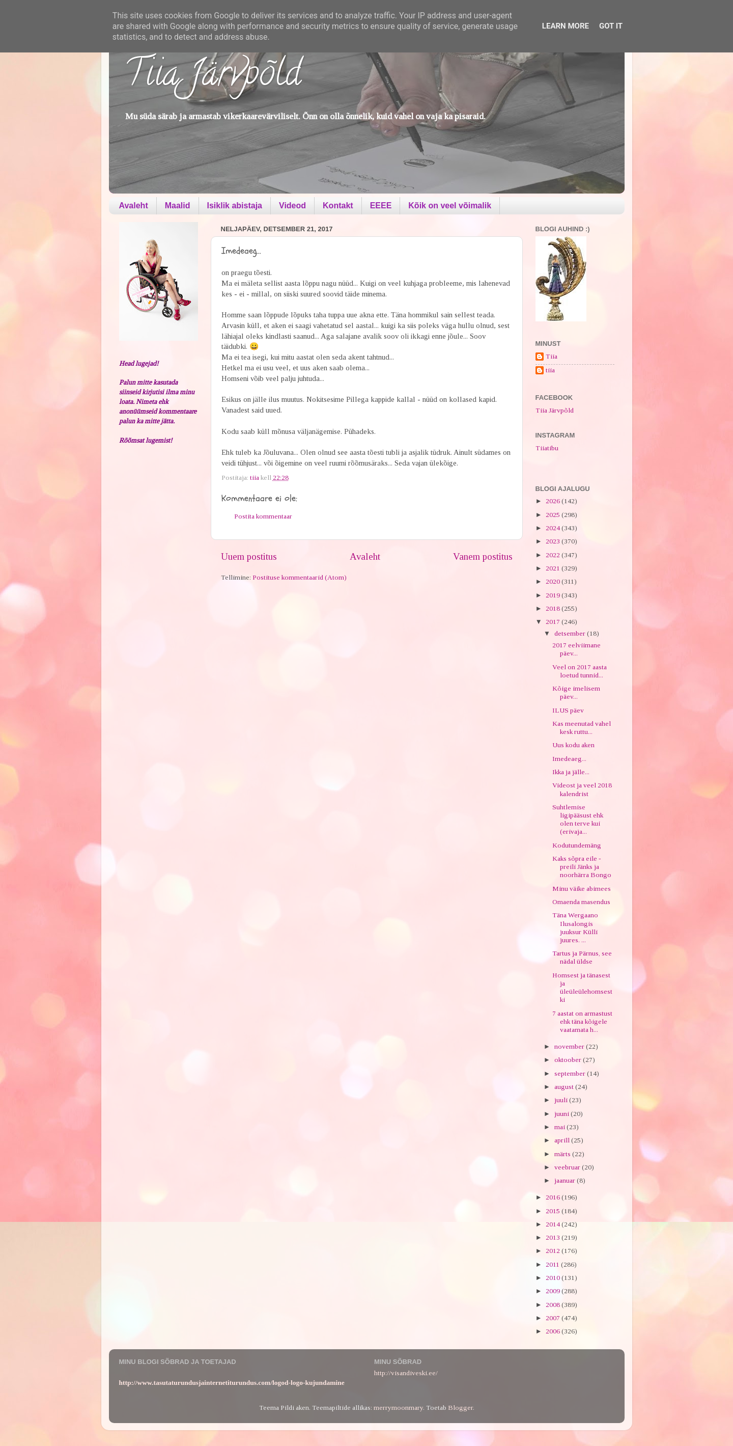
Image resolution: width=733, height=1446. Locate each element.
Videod (292, 205)
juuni (562, 1113)
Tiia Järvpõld (212, 76)
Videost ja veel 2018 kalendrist (582, 789)
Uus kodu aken (573, 745)
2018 (553, 608)
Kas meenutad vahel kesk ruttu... (581, 727)
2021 (553, 568)
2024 (553, 528)
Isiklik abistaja (235, 205)
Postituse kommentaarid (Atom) (299, 577)
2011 (553, 1264)
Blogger (460, 1407)
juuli (561, 1100)
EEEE (381, 205)
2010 (553, 1277)
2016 (553, 1197)
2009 (553, 1291)
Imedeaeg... (569, 758)
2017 (553, 621)
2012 (553, 1250)
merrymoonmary (398, 1407)
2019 (553, 595)
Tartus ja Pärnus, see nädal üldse (582, 957)
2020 (553, 581)
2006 (553, 1331)
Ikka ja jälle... (570, 772)
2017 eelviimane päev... (576, 649)
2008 (553, 1304)
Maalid (177, 205)
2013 (553, 1237)
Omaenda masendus (581, 902)
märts (563, 1154)
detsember (570, 633)
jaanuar (565, 1180)
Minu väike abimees (581, 888)
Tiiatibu (546, 448)
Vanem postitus (483, 556)
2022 (553, 555)
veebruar (568, 1167)
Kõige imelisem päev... (576, 692)
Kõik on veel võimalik (449, 205)
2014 (553, 1224)
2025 (553, 515)
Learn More (565, 26)
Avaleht (133, 205)
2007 (553, 1318)
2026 (553, 501)
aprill (562, 1140)
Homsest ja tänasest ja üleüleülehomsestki (582, 987)
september (570, 1073)
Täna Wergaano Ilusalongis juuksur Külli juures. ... (575, 927)
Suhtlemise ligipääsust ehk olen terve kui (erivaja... (577, 819)
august (564, 1086)
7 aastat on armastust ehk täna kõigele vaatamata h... (582, 1021)
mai (560, 1127)
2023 (553, 541)
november (570, 1046)
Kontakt (338, 205)
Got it (611, 26)
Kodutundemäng (576, 845)
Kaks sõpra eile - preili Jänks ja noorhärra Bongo (581, 867)
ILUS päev (568, 710)
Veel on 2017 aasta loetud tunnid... (579, 671)
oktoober (568, 1059)
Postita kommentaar (263, 516)
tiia (550, 370)
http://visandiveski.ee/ (406, 1373)
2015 (553, 1211)
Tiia (551, 356)
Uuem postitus (249, 556)
